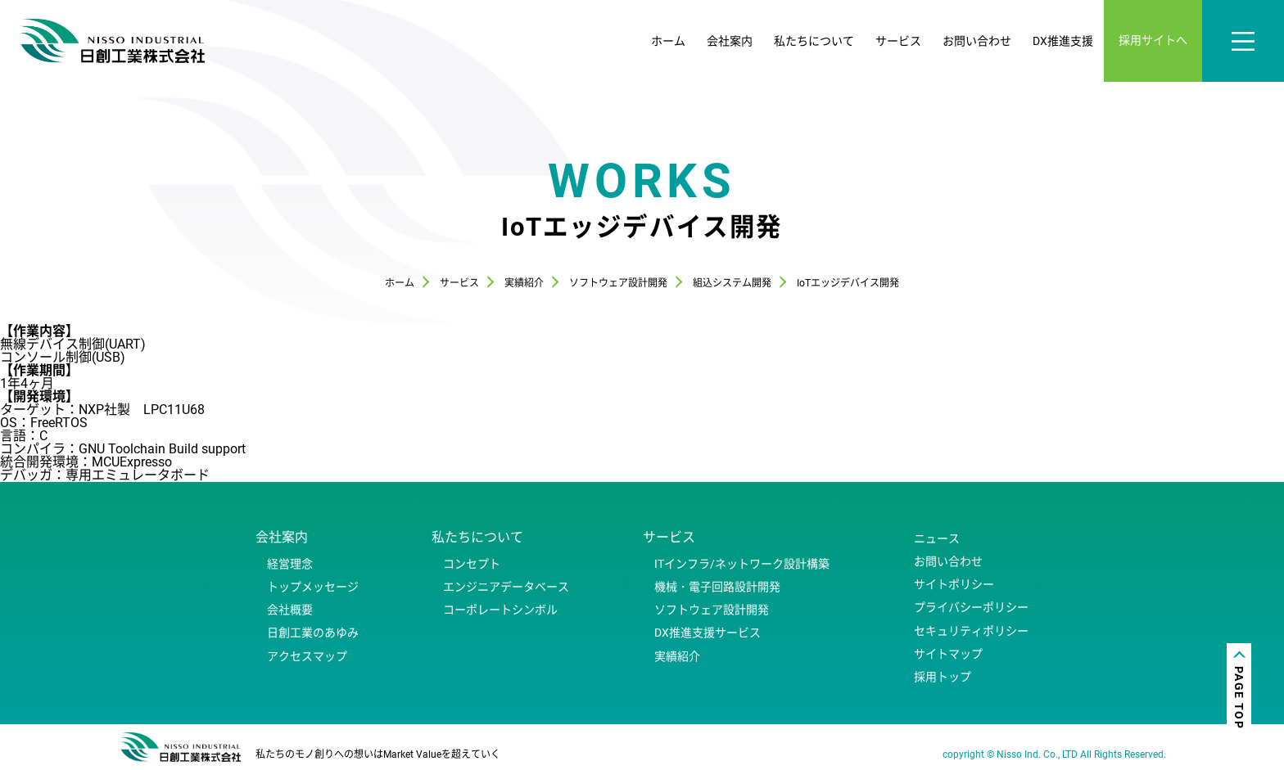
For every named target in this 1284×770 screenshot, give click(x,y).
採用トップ (942, 676)
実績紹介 (677, 656)
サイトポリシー (954, 584)
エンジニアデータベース (506, 586)
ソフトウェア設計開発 (711, 609)
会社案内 (730, 40)
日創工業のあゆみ (313, 632)
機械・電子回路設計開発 (717, 586)
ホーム (668, 40)
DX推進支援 (1063, 40)
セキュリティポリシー (971, 630)
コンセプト (471, 563)
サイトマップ (948, 653)
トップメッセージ (313, 586)
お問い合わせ (977, 40)
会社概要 (290, 609)
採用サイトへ (1153, 40)
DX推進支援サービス (707, 632)
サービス (898, 40)
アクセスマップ (307, 656)
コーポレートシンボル (500, 609)
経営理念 (290, 563)
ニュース (937, 538)
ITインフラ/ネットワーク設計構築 (742, 563)
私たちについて (814, 40)
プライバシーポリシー (971, 607)
